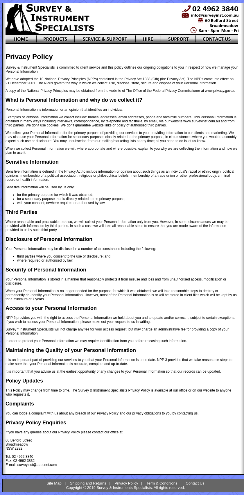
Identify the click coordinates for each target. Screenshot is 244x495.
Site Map (53, 483)
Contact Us (195, 483)
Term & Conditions (161, 483)
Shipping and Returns (88, 483)
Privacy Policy (126, 483)
